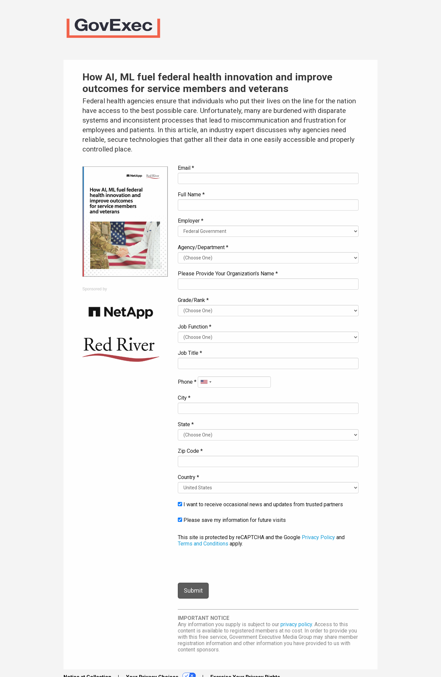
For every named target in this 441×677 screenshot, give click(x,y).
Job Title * (190, 353)
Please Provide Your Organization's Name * (228, 273)
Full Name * (191, 194)
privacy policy (296, 624)
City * (184, 398)
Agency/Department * (203, 247)
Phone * (187, 382)
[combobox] (205, 382)
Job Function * (194, 327)
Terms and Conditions (203, 543)
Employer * (190, 221)
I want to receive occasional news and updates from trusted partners (260, 504)
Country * (188, 477)
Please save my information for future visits (232, 520)
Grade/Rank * (193, 300)
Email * (186, 168)
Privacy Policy (318, 537)
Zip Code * (190, 451)
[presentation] (228, 565)
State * (186, 424)
